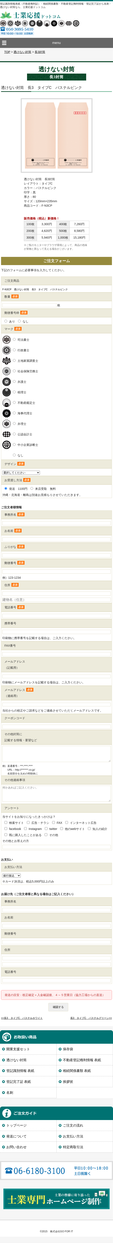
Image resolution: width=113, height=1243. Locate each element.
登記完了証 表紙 (18, 1088)
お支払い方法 (73, 1142)
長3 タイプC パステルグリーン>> (91, 1024)
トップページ (16, 1131)
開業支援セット (18, 1055)
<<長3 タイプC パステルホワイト (22, 1024)
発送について (16, 1142)
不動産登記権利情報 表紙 (82, 1066)
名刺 (9, 1099)
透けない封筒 (22, 52)
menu (56, 43)
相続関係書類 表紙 (77, 1077)
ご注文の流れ (73, 1131)
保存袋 (68, 1055)
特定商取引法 (73, 1153)
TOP (7, 52)
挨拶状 (68, 1088)
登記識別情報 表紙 (20, 1077)
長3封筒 (40, 52)
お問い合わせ (16, 1153)
